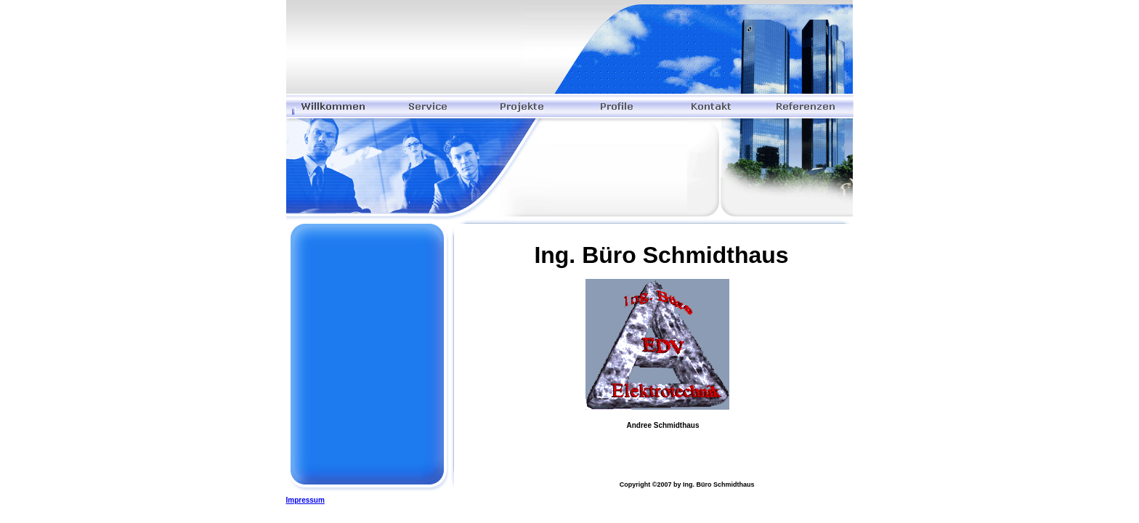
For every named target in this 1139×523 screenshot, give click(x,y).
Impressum (305, 500)
